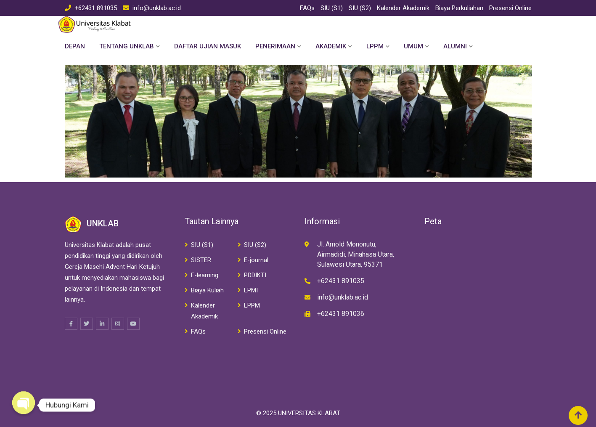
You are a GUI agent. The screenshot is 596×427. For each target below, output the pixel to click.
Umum (413, 46)
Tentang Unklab (126, 46)
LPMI (251, 290)
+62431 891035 (95, 8)
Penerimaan (275, 46)
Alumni (455, 46)
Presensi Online (510, 8)
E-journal (256, 260)
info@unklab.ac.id (156, 8)
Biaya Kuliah (207, 290)
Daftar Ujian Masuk (207, 46)
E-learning (204, 275)
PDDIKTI (255, 275)
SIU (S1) (332, 8)
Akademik (330, 46)
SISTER (201, 260)
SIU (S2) (360, 8)
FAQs (307, 8)
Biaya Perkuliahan (459, 8)
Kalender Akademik (403, 8)
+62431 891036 (340, 314)
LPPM (375, 46)
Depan (75, 46)
